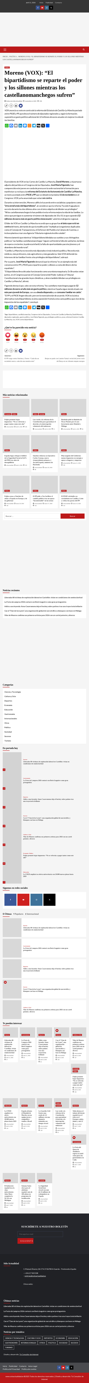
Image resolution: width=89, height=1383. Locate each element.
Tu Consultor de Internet (28, 1354)
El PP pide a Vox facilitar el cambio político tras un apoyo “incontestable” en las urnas (43, 498)
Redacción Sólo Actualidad (14, 101)
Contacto (58, 3)
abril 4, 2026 (76, 429)
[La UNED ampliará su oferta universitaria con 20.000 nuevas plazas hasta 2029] (12, 874)
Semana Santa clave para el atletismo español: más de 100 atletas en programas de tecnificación (26, 1192)
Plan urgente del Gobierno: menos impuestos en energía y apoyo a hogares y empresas (72, 458)
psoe (63, 317)
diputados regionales (11, 317)
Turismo (7, 741)
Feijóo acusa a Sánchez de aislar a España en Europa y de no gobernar (15, 498)
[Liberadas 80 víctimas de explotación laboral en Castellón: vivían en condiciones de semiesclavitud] (12, 761)
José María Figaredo (37, 317)
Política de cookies (29, 1369)
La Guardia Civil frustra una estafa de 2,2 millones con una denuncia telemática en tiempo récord (44, 1117)
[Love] (7, 337)
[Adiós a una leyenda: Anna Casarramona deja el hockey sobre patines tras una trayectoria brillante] (12, 799)
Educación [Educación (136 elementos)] (73, 1338)
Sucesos (7, 736)
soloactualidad (10, 426)
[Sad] (33, 337)
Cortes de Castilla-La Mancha (61, 314)
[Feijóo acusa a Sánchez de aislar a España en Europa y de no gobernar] (16, 485)
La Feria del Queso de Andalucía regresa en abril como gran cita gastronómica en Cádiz (78, 1153)
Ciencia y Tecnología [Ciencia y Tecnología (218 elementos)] (14, 1338)
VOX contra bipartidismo (24, 319)
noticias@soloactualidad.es (35, 1276)
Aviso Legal (32, 1366)
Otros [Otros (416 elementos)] (42, 1343)
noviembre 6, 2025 (30, 101)
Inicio (41, 3)
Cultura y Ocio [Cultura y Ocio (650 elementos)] (34, 1338)
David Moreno (77, 314)
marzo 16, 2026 (77, 503)
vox (14, 319)
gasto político (25, 317)
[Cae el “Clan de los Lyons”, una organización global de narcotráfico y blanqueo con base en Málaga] (12, 818)
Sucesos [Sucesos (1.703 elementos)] (74, 1343)
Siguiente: (65, 359)
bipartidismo (13, 314)
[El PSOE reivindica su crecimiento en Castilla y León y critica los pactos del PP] (73, 485)
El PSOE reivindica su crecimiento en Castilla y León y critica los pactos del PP (72, 498)
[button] (5, 49)
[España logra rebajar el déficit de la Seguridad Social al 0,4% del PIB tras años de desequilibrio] (16, 444)
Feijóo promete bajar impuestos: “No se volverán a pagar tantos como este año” (15, 422)
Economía (7, 414)
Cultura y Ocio (10, 696)
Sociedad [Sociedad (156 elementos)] (63, 1343)
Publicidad (49, 3)
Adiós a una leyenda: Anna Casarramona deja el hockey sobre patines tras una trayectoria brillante (43, 606)
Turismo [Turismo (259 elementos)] (9, 1347)
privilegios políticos (54, 317)
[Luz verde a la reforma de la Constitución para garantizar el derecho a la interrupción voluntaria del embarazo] (44, 408)
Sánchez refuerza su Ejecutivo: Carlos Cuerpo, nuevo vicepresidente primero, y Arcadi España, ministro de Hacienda (44, 460)
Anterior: (24, 359)
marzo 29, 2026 (48, 467)
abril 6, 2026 (26, 1203)
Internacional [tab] (32, 914)
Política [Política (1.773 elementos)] (52, 1343)
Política (7, 67)
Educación (8, 710)
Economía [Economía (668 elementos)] (60, 1338)
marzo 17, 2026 (48, 503)
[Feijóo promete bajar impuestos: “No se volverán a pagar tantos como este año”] (16, 408)
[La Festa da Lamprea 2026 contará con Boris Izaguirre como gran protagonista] (12, 780)
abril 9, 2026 (43, 1059)
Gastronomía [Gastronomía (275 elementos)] (11, 1343)
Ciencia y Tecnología (12, 692)
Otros (6, 723)
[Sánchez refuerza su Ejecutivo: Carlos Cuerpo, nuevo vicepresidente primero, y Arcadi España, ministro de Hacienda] (44, 444)
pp (46, 317)
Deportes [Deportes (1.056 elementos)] (48, 1338)
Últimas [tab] (8, 914)
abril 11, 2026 (9, 1057)
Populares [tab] (18, 914)
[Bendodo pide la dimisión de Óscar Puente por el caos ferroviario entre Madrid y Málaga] (73, 408)
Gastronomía (9, 714)
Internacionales (10, 718)
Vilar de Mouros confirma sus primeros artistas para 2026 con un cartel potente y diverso (39, 615)
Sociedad (41, 414)
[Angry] (42, 337)
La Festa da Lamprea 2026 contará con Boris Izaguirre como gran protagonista (35, 602)
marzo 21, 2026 (77, 463)
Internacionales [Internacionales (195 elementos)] (28, 1343)
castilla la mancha (24, 314)
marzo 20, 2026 (20, 503)
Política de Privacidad (11, 1369)
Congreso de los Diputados (40, 314)
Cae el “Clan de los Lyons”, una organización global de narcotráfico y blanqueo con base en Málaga (42, 611)
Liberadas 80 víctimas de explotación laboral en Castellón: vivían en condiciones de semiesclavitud (43, 597)
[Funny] (16, 337)
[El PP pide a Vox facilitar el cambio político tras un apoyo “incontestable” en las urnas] (44, 485)
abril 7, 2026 (77, 1126)
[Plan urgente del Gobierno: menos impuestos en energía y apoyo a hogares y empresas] (73, 444)
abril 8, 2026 (19, 426)
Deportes (8, 701)
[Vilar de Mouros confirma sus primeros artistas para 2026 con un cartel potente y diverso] (12, 836)
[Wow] (24, 337)
